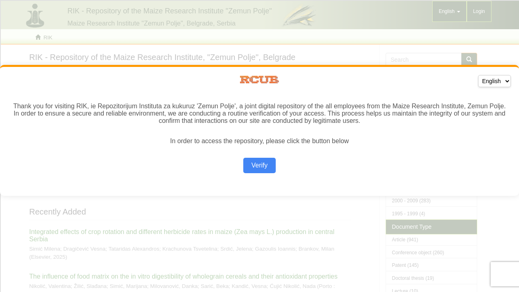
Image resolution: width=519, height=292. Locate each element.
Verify (259, 165)
